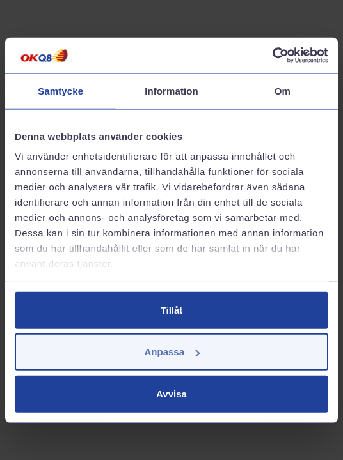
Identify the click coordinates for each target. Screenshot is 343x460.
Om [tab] (283, 90)
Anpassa (172, 351)
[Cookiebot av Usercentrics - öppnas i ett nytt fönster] (272, 55)
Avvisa (171, 393)
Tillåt (172, 309)
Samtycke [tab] (60, 90)
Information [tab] (171, 90)
